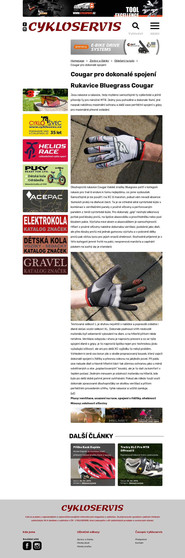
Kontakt (139, 543)
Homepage (77, 60)
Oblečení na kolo (124, 60)
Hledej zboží (83, 543)
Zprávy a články (99, 60)
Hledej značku (84, 546)
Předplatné (141, 539)
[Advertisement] (45, 62)
